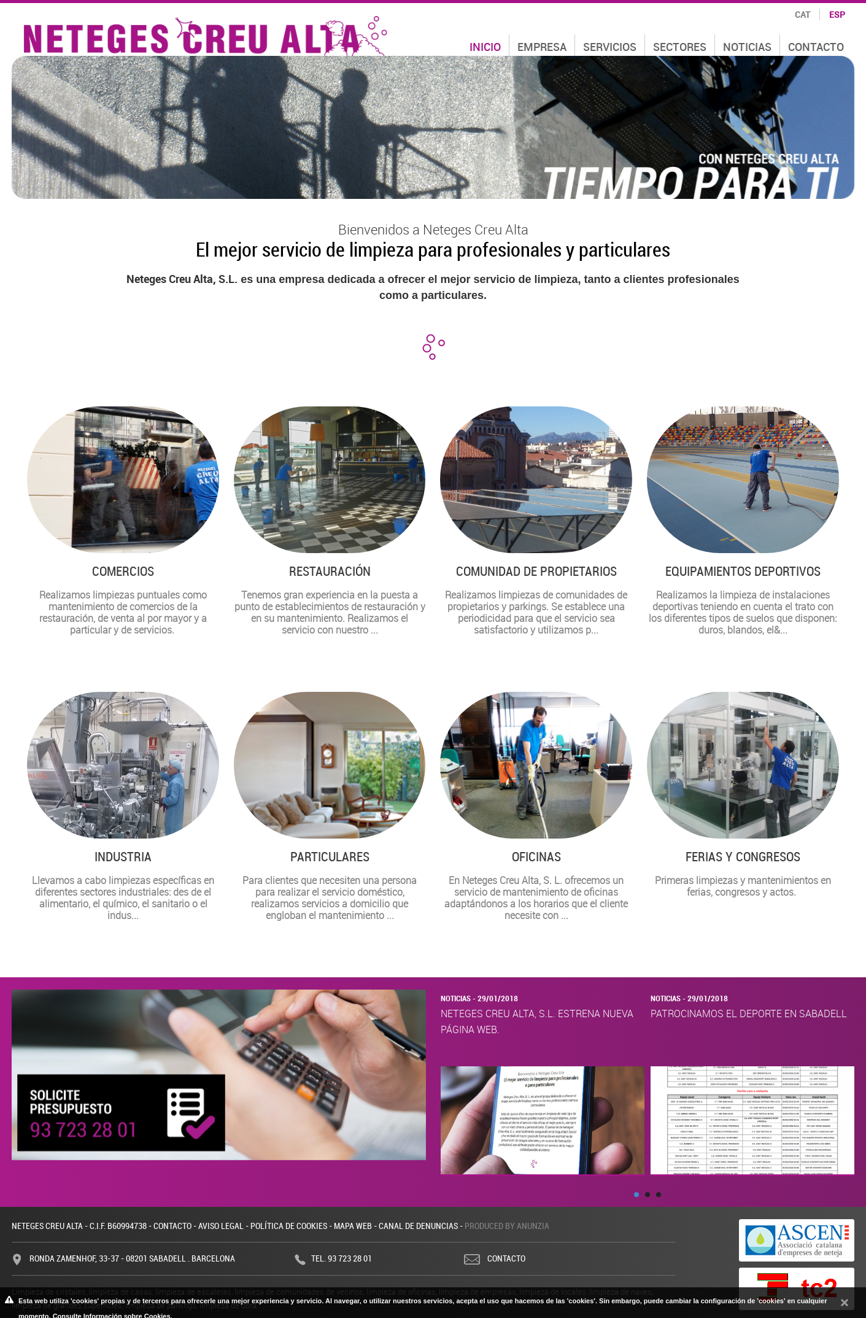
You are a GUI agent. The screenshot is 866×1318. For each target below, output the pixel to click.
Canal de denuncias (418, 1225)
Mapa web (353, 1225)
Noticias (747, 46)
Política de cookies (288, 1225)
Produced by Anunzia (507, 1225)
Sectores (679, 46)
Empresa (541, 46)
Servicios (609, 46)
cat (802, 14)
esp (837, 14)
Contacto (816, 46)
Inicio (485, 46)
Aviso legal (221, 1225)
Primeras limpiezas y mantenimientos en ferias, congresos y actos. (743, 795)
